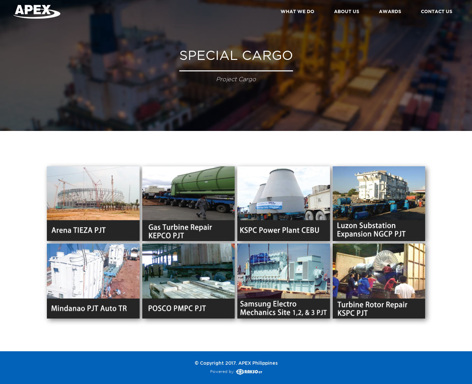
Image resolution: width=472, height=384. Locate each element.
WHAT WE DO (297, 11)
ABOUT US (346, 11)
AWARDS (390, 11)
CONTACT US (436, 11)
